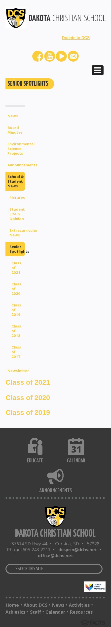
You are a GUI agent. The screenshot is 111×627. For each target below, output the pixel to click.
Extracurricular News (17, 232)
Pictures (17, 197)
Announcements (16, 164)
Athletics (15, 612)
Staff (35, 612)
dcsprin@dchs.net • (81, 549)
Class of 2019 (16, 309)
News (12, 115)
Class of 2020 (16, 288)
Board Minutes (15, 130)
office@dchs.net (55, 555)
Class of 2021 (16, 267)
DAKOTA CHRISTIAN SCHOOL (55, 534)
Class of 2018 (16, 331)
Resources (81, 612)
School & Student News (15, 181)
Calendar (55, 612)
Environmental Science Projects (16, 148)
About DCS (35, 605)
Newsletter (16, 370)
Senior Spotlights (17, 249)
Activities (79, 605)
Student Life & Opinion (17, 214)
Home (12, 605)
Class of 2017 (16, 352)
